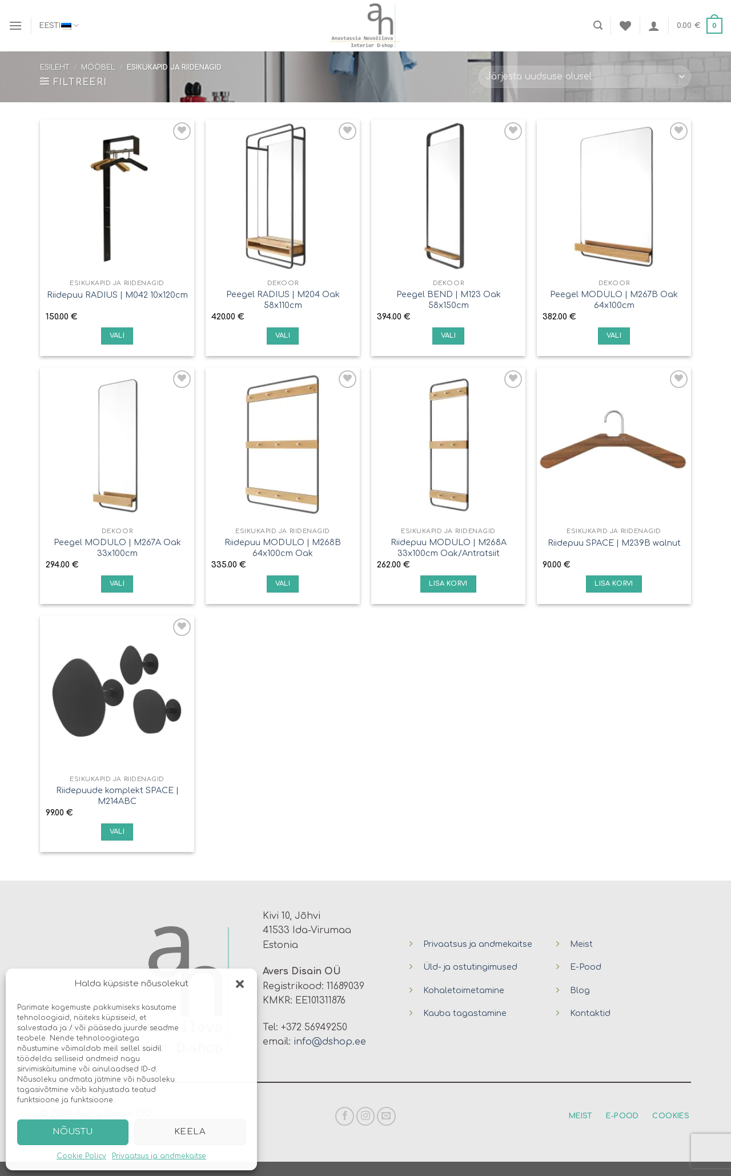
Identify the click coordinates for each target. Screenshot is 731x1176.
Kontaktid (590, 1013)
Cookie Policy (81, 1156)
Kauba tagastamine (465, 1013)
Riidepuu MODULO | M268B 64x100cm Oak (282, 548)
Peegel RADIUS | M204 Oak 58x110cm (283, 300)
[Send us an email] (386, 1116)
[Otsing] (598, 25)
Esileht (54, 67)
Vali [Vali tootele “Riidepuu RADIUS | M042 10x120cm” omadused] (117, 335)
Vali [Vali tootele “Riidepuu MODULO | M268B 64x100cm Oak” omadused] (282, 583)
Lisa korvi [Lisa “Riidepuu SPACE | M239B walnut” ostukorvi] (614, 583)
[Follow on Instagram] (365, 1116)
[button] (240, 984)
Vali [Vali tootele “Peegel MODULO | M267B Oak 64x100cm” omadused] (614, 335)
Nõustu (73, 1132)
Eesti (59, 25)
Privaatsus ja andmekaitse (159, 1156)
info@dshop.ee (330, 1042)
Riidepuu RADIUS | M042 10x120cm (117, 294)
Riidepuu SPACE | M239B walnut (614, 542)
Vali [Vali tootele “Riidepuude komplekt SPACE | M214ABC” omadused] (117, 831)
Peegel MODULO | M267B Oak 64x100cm (614, 300)
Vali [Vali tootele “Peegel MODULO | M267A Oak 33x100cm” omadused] (117, 583)
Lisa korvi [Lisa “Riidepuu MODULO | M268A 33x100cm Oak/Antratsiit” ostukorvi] (448, 583)
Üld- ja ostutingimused (470, 966)
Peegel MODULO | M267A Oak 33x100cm (117, 548)
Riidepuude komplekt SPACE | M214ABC (117, 796)
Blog (580, 990)
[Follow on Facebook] (344, 1116)
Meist (581, 944)
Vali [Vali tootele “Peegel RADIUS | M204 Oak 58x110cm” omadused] (282, 335)
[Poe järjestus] (585, 77)
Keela (190, 1132)
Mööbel (98, 67)
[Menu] (15, 25)
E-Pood (585, 966)
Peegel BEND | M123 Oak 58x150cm (448, 300)
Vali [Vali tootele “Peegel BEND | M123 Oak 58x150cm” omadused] (448, 335)
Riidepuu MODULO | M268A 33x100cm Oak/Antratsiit (449, 548)
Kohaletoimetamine (463, 990)
